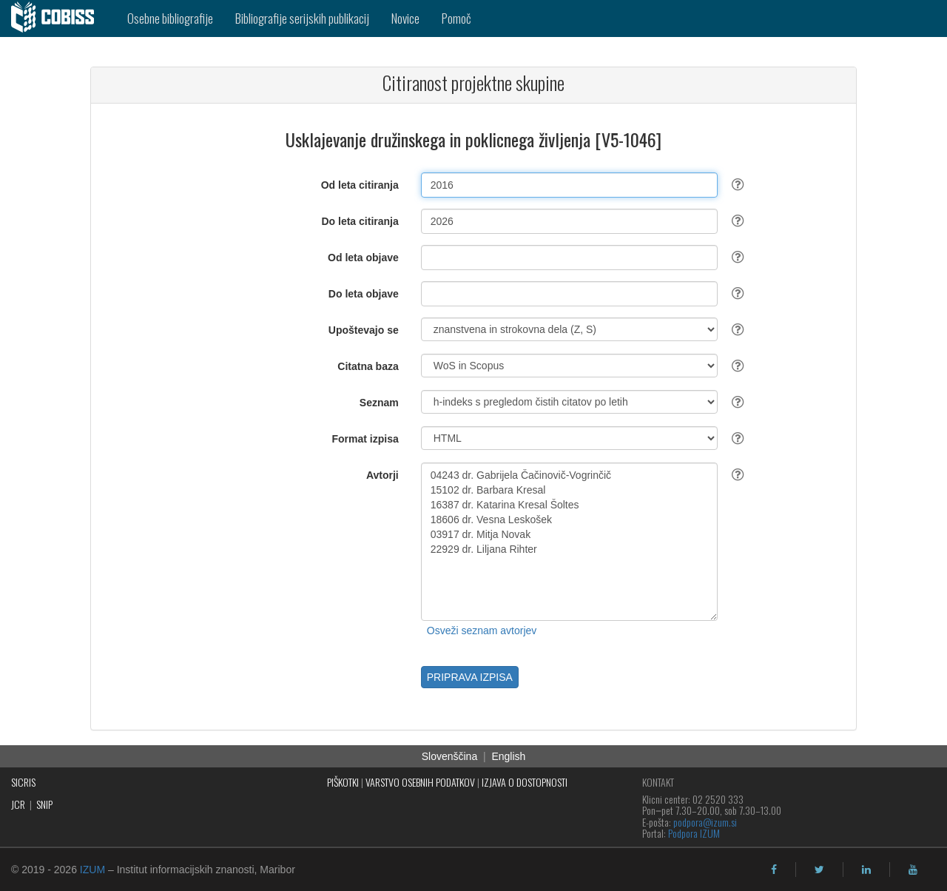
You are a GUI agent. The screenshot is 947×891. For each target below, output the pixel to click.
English (508, 756)
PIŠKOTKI (343, 782)
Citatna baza (367, 366)
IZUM (92, 869)
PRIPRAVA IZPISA (470, 677)
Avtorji (382, 475)
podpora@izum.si (705, 822)
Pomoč (456, 18)
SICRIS (23, 782)
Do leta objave (363, 294)
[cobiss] (58, 18)
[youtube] (913, 869)
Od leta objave (363, 257)
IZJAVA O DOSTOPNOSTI (524, 782)
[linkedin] (866, 869)
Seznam (379, 402)
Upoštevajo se (363, 330)
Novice (405, 18)
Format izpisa (365, 439)
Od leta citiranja (360, 185)
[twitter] (819, 869)
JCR (18, 804)
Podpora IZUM (694, 833)
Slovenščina (450, 756)
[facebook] (774, 869)
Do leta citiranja (359, 221)
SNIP (44, 804)
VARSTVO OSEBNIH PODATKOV (420, 782)
